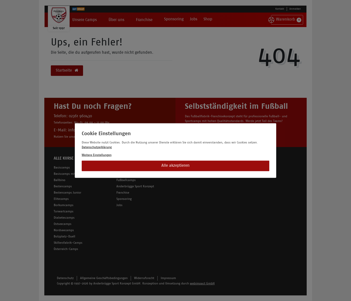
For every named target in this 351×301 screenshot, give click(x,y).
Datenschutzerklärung (97, 147)
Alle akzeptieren (175, 166)
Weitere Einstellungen (96, 155)
